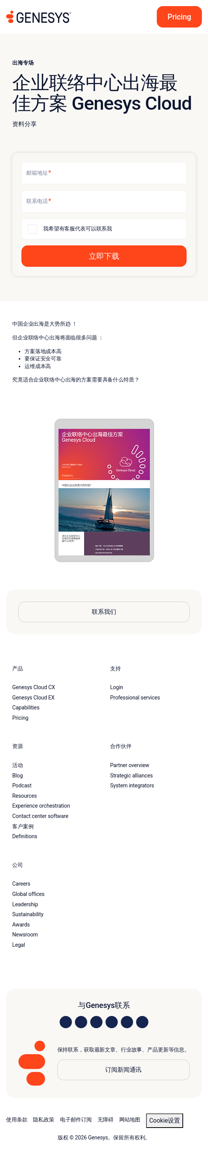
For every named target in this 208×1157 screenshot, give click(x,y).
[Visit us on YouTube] (127, 1022)
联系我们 (104, 611)
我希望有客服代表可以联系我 (77, 229)
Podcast (21, 785)
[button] (177, 17)
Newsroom (25, 934)
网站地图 (129, 1119)
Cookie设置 (164, 1120)
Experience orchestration (41, 806)
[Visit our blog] (142, 1022)
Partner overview (129, 765)
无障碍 (106, 1119)
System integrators (132, 785)
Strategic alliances (131, 775)
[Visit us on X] (96, 1022)
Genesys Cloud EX (33, 698)
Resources (24, 796)
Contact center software (40, 816)
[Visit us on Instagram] (81, 1022)
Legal (18, 945)
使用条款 (16, 1119)
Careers (21, 884)
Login (116, 687)
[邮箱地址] (104, 173)
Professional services (135, 698)
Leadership (25, 904)
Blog (17, 775)
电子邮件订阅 (76, 1119)
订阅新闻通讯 (123, 1069)
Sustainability (28, 914)
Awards (21, 925)
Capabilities (25, 707)
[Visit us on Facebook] (112, 1022)
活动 (17, 765)
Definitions (24, 836)
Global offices (28, 894)
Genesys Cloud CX (33, 687)
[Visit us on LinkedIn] (66, 1022)
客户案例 (22, 826)
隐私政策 (43, 1119)
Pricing (20, 718)
